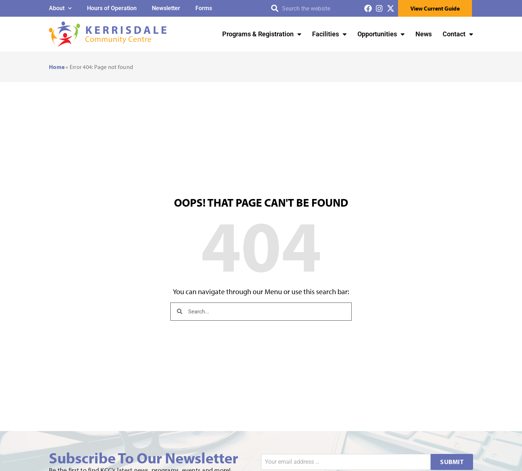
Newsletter (166, 8)
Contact (458, 34)
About (60, 8)
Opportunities (381, 34)
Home (57, 66)
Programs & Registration (261, 34)
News (423, 34)
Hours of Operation (112, 8)
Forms (203, 8)
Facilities (329, 34)
